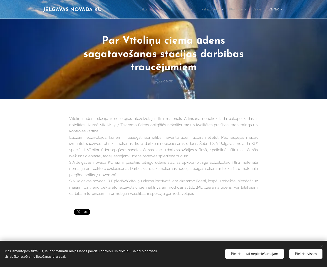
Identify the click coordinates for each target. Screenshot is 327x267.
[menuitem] (136, 9)
